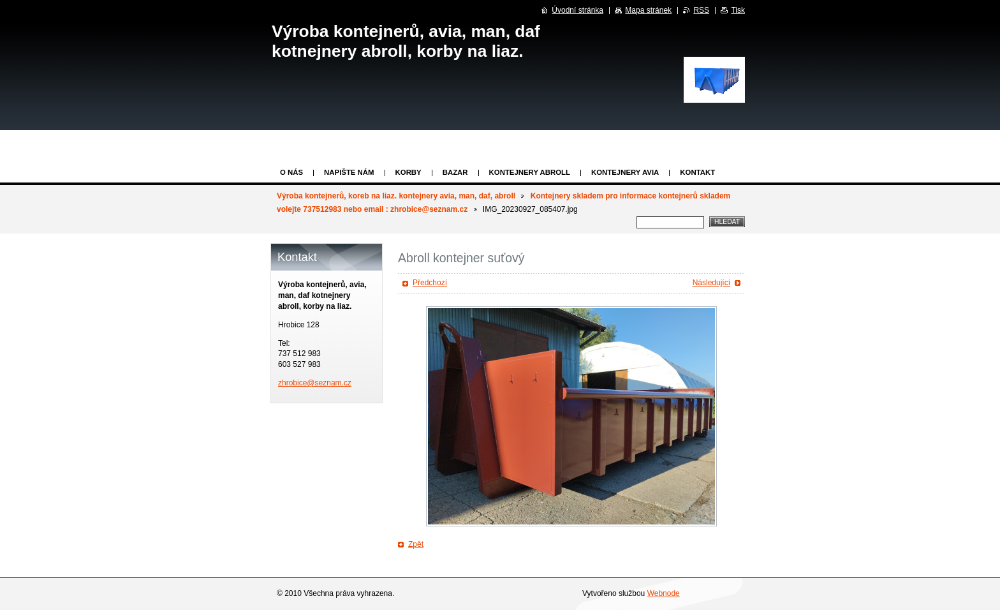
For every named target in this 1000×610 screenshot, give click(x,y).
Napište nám (349, 172)
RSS (701, 10)
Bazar (455, 172)
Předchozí (430, 282)
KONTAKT (697, 172)
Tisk (738, 10)
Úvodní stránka (577, 10)
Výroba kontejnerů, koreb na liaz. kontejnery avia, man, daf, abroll (396, 195)
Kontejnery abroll (529, 172)
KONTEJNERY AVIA (625, 172)
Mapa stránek (648, 10)
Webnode (663, 593)
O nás (291, 172)
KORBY (408, 172)
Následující (711, 282)
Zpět (415, 544)
